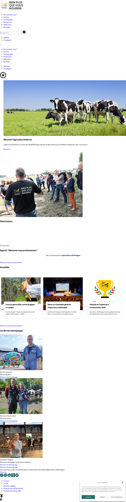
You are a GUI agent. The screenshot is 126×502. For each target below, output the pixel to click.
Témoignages (8, 19)
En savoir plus (5, 245)
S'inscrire (3, 472)
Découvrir (6, 149)
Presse (5, 483)
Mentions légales (9, 486)
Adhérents (7, 24)
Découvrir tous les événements (11, 262)
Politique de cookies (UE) (12, 491)
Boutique (6, 27)
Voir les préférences (116, 497)
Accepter (88, 497)
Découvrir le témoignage (8, 377)
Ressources (7, 22)
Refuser (102, 497)
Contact (6, 481)
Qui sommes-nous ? (10, 14)
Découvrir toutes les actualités (11, 325)
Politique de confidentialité (13, 488)
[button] (122, 482)
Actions (6, 17)
